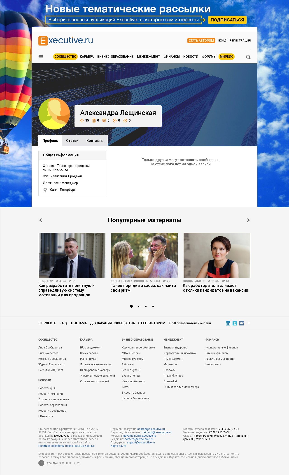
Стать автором (201, 40)
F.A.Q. (63, 323)
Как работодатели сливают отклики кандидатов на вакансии (215, 288)
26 (168, 281)
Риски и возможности (219, 358)
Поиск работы (194, 281)
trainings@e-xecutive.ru (157, 432)
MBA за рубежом (133, 358)
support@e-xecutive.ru (141, 442)
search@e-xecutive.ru (151, 429)
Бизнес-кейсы (131, 375)
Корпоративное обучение (138, 347)
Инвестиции (213, 364)
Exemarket (170, 381)
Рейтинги (128, 364)
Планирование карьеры (95, 370)
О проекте (47, 323)
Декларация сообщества (112, 323)
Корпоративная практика (180, 353)
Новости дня (46, 388)
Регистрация (240, 40)
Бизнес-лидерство (175, 347)
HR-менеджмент (90, 347)
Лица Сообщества (50, 347)
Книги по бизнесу (133, 381)
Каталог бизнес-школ (135, 398)
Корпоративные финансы (221, 347)
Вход (222, 40)
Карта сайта (118, 445)
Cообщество (47, 339)
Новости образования (52, 405)
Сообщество (65, 56)
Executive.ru (62, 435)
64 (227, 281)
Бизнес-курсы (131, 370)
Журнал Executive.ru (51, 364)
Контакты (95, 140)
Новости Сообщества (52, 410)
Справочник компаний (94, 381)
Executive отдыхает (50, 370)
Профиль (50, 140)
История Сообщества (52, 358)
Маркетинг (170, 364)
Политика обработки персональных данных (66, 445)
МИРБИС (226, 56)
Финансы (171, 56)
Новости (190, 56)
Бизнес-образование (115, 56)
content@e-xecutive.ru (139, 439)
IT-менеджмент (173, 358)
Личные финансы (216, 353)
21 (74, 281)
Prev (40, 220)
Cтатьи (72, 140)
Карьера (87, 56)
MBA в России (131, 353)
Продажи (45, 281)
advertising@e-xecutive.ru (139, 435)
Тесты (126, 387)
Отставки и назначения (53, 399)
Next (248, 220)
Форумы (209, 56)
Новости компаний (50, 393)
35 (84, 120)
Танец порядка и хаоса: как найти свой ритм (143, 288)
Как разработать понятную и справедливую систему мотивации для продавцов (66, 290)
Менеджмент (148, 56)
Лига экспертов (48, 353)
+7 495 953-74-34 (228, 429)
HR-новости (45, 416)
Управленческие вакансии (97, 375)
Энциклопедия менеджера (181, 387)
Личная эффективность (129, 281)
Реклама (79, 323)
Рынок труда (88, 358)
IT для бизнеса (173, 375)
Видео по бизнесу (133, 392)
